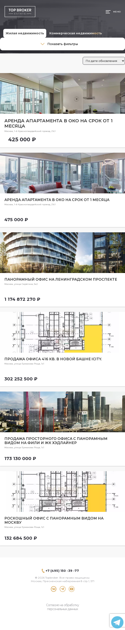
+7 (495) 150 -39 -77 (62, 571)
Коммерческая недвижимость (75, 33)
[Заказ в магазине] (104, 61)
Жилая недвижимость (24, 33)
